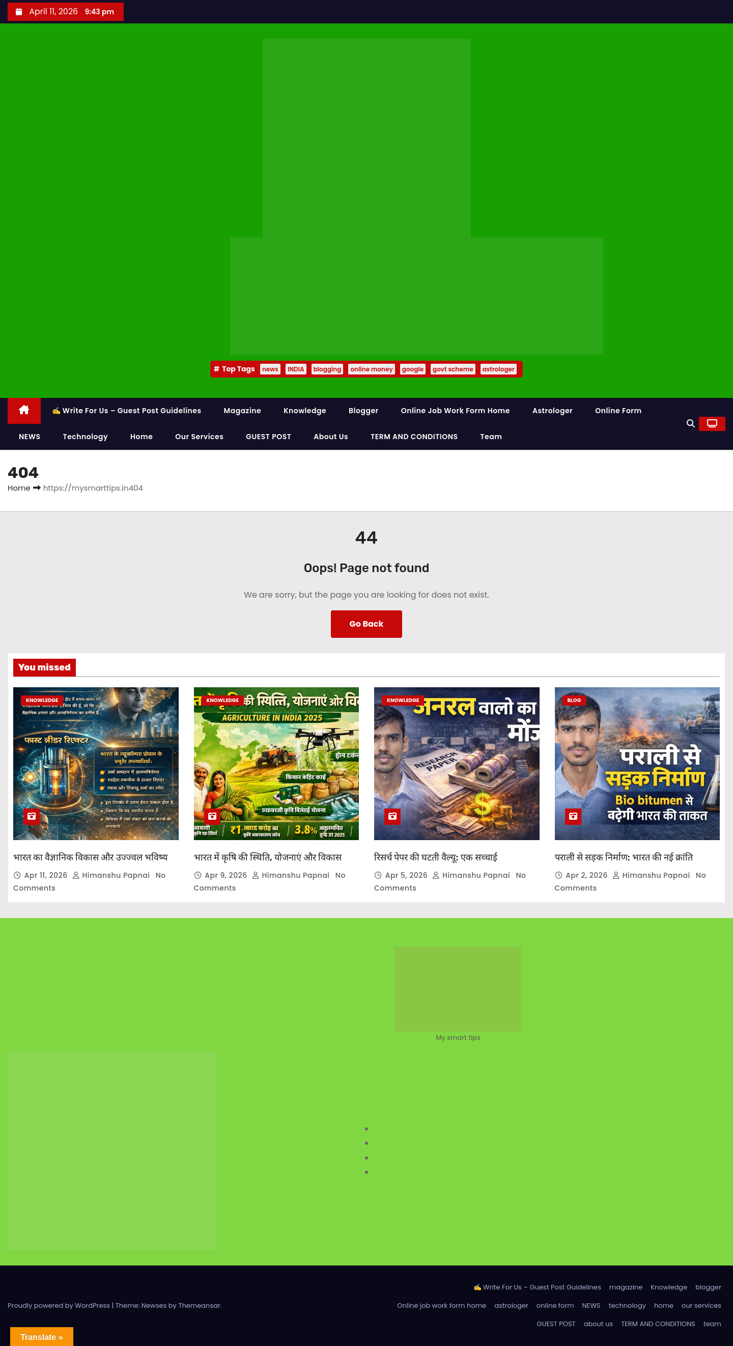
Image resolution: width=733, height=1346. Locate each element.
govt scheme (453, 369)
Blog (574, 700)
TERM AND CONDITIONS (414, 437)
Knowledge (305, 411)
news (270, 369)
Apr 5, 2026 (407, 875)
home (141, 437)
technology (85, 437)
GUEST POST (268, 437)
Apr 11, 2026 (47, 875)
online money (371, 369)
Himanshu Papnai (112, 875)
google (413, 369)
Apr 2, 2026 (588, 875)
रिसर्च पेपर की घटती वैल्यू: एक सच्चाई (435, 857)
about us (331, 437)
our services (199, 437)
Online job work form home (455, 411)
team (491, 437)
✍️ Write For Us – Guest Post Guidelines (127, 411)
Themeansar (199, 1305)
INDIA (296, 369)
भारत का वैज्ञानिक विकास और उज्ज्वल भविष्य (90, 857)
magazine (243, 411)
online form (618, 411)
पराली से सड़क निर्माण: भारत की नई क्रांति (624, 857)
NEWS (30, 437)
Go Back (367, 624)
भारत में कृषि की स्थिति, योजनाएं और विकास (268, 857)
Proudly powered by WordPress (60, 1305)
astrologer (499, 369)
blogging (328, 369)
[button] (691, 423)
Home (19, 487)
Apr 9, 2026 (227, 875)
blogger (364, 411)
